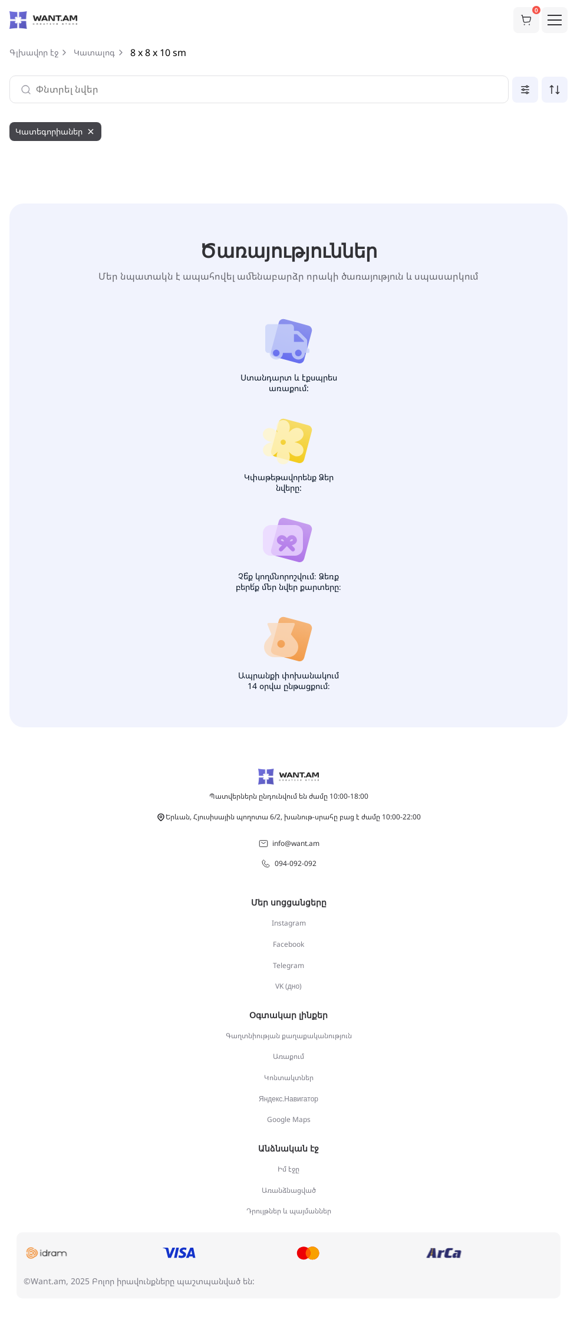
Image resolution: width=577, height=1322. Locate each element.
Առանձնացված (289, 1190)
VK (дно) (288, 986)
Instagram (289, 923)
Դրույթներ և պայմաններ (288, 1211)
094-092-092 (288, 863)
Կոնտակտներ (289, 1077)
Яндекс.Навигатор (288, 1099)
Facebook (288, 944)
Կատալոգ (94, 52)
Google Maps (289, 1119)
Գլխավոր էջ (33, 52)
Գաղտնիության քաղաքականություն (289, 1036)
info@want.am (288, 843)
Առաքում (288, 1056)
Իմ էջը (288, 1169)
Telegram (288, 965)
